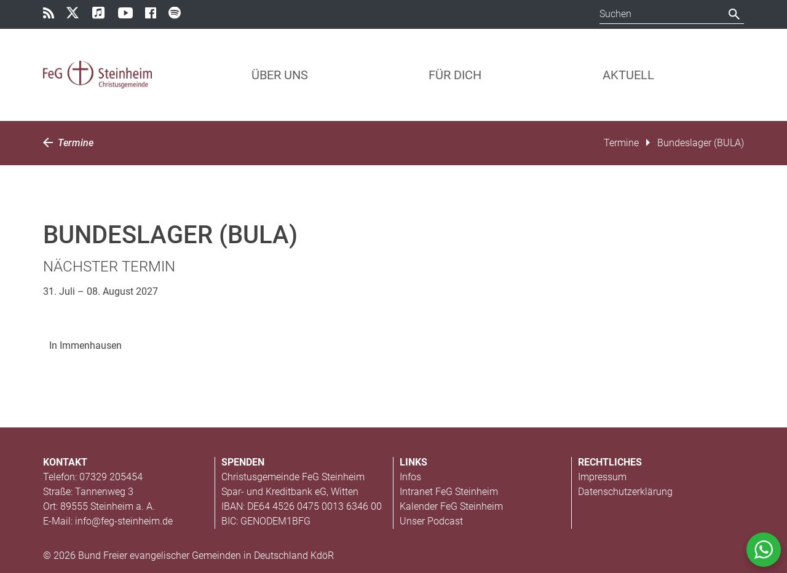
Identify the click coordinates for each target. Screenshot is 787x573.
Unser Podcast (431, 521)
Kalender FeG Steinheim (451, 506)
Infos (410, 477)
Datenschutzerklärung (625, 491)
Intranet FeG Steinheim (449, 491)
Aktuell (628, 75)
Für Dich (455, 75)
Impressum (602, 477)
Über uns (279, 75)
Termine (68, 143)
